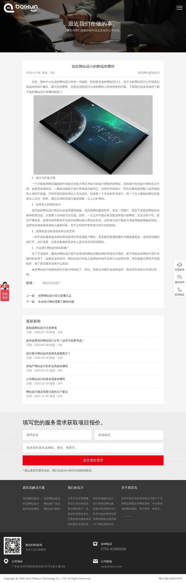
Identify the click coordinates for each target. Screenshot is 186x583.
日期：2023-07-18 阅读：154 (44, 332)
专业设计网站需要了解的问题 (56, 301)
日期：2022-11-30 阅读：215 (44, 396)
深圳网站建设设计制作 (57, 498)
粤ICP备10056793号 (170, 578)
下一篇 (30, 301)
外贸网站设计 (31, 503)
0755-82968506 (113, 549)
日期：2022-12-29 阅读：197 (44, 383)
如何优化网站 (31, 508)
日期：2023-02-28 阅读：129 (44, 357)
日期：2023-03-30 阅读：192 (44, 344)
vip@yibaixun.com (111, 566)
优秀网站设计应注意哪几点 (54, 295)
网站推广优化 (52, 503)
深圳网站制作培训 (34, 498)
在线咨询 (179, 269)
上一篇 (30, 295)
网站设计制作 (52, 508)
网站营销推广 (52, 283)
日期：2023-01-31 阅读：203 (44, 370)
